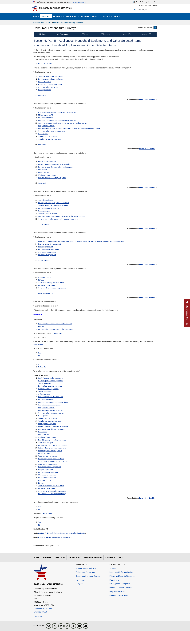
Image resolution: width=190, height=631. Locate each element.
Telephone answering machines (49, 139)
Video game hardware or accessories (51, 131)
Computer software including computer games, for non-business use (62, 123)
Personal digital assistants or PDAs (50, 397)
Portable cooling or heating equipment (52, 178)
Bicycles (41, 280)
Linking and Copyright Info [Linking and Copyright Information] (120, 583)
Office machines (44, 394)
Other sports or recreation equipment (52, 288)
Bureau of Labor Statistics (42, 22)
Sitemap (112, 568)
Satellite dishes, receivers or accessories (53, 205)
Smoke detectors (44, 82)
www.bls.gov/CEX (40, 612)
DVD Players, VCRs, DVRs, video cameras (52, 445)
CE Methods (105, 34)
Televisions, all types (45, 200)
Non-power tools (44, 172)
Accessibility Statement (119, 595)
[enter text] (37, 314)
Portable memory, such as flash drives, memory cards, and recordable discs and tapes (69, 128)
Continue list (42, 95)
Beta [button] (116, 16)
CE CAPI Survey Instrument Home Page (54, 537)
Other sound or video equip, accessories (53, 461)
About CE (126, 34)
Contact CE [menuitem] (146, 34)
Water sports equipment (47, 255)
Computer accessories (46, 126)
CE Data (85, 34)
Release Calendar (145, 6)
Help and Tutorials (117, 591)
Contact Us (38, 616)
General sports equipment (47, 464)
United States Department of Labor (145, 2)
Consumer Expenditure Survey (64, 22)
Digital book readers (45, 117)
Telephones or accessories (48, 136)
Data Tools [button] (58, 16)
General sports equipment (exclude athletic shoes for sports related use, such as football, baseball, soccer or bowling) (81, 241)
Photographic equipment (47, 161)
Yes (39, 353)
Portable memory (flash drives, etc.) (51, 410)
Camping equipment (45, 247)
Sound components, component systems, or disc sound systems (61, 216)
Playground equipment (46, 285)
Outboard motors (44, 277)
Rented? (41, 326)
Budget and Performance (86, 572)
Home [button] (35, 16)
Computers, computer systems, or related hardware (57, 120)
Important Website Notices (120, 587)
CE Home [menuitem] (42, 34)
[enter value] (38, 344)
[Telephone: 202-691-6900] (53, 608)
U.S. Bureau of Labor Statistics (55, 8)
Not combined (43, 367)
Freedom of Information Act (121, 572)
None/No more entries (46, 293)
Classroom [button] (106, 16)
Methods (80, 22)
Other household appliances (48, 87)
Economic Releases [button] (89, 16)
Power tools (42, 169)
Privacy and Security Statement (122, 576)
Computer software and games (49, 405)
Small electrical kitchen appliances (50, 76)
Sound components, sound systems (51, 459)
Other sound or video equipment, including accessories (58, 219)
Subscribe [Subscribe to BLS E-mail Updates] (155, 6)
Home (36, 557)
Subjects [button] (45, 16)
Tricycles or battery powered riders (51, 282)
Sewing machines (44, 90)
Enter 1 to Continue (45, 63)
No (39, 356)
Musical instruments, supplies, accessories (53, 426)
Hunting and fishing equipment (49, 249)
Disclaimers (114, 580)
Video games (43, 134)
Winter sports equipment (47, 252)
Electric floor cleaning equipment (50, 84)
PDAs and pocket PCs (46, 115)
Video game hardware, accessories (51, 413)
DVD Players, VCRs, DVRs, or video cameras (53, 203)
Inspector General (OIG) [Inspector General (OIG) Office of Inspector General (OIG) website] (86, 568)
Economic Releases (93, 557)
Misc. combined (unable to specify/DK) (52, 494)
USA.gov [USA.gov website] (79, 583)
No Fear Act (80, 580)
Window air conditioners (47, 175)
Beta (121, 557)
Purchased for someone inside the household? (55, 324)
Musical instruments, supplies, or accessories (54, 164)
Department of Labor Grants (88, 576)
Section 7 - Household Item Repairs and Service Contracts (61, 533)
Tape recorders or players (47, 213)
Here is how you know (76, 2)
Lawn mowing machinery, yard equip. (51, 429)
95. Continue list (44, 224)
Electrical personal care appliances (50, 79)
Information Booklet (147, 99)
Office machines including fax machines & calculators (57, 112)
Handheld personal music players (50, 208)
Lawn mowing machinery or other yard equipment (56, 167)
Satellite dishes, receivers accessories (52, 448)
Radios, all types (44, 211)
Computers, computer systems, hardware (53, 402)
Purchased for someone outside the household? (55, 329)
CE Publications (63, 34)
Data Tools (60, 557)
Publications (74, 557)
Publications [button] (72, 16)
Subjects (47, 557)
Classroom (110, 557)
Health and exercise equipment (49, 244)
